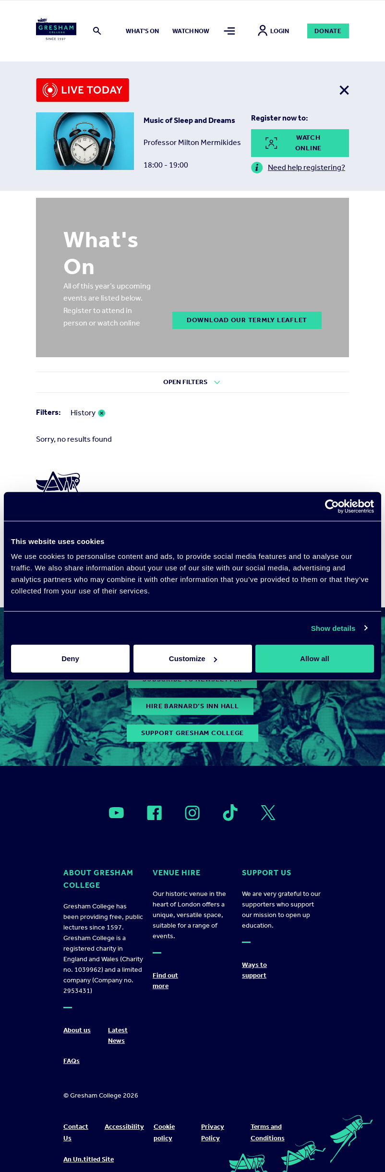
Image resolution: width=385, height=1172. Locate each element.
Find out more (165, 980)
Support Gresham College (192, 733)
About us (77, 1030)
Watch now (190, 31)
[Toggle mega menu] (230, 31)
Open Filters (185, 382)
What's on (142, 31)
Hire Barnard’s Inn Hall (192, 706)
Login (273, 31)
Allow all (314, 658)
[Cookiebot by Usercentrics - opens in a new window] (332, 506)
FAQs (71, 1061)
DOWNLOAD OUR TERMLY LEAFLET (247, 320)
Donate (328, 31)
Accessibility (124, 1127)
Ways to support (254, 970)
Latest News (118, 1035)
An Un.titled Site (88, 1159)
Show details (333, 628)
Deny (70, 658)
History (83, 412)
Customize (193, 658)
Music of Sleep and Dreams (189, 120)
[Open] (116, 813)
